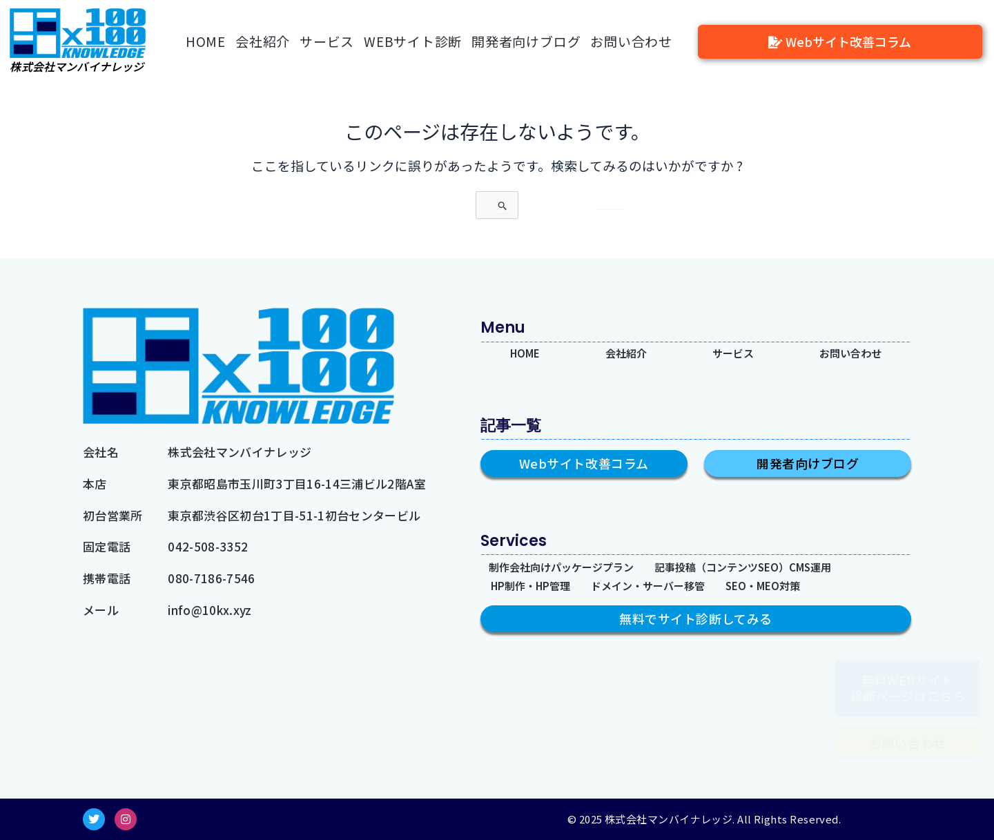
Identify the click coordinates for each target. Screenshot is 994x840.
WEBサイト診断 (413, 41)
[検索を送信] (562, 211)
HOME (206, 41)
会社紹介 (262, 41)
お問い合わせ (631, 41)
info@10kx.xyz (209, 609)
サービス (327, 41)
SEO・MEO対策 (787, 585)
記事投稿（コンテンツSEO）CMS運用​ (770, 564)
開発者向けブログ (526, 41)
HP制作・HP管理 (535, 585)
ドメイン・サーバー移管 (663, 585)
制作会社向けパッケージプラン (571, 564)
